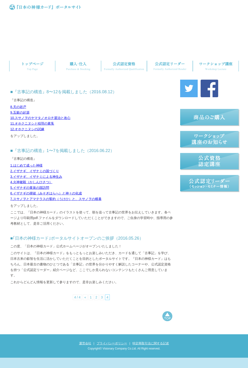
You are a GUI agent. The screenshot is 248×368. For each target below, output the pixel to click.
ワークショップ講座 (216, 66)
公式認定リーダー (170, 66)
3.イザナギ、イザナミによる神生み (36, 187)
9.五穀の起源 (19, 123)
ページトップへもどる (167, 327)
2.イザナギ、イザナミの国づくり (34, 181)
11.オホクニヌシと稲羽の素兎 (32, 134)
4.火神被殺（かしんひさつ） (31, 192)
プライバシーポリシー (112, 353)
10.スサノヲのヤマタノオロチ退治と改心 (40, 128)
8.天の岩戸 (18, 117)
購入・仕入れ (78, 66)
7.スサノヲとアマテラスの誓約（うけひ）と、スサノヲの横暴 (56, 209)
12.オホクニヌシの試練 (27, 139)
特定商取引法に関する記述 (150, 353)
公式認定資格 (124, 66)
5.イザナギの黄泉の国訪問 (29, 198)
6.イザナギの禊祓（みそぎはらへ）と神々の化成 (46, 203)
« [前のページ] (85, 307)
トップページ (32, 66)
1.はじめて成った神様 (26, 176)
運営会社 (85, 353)
